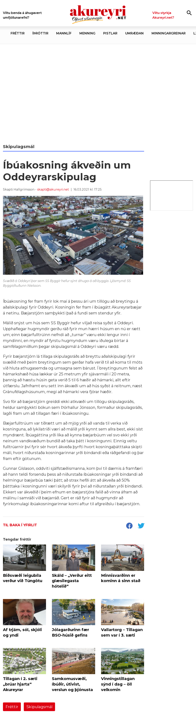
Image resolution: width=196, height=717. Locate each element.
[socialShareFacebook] (129, 526)
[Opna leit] (189, 12)
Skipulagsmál (39, 706)
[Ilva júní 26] (171, 229)
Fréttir (12, 706)
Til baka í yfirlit (20, 525)
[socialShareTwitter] (141, 526)
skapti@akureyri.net (53, 189)
